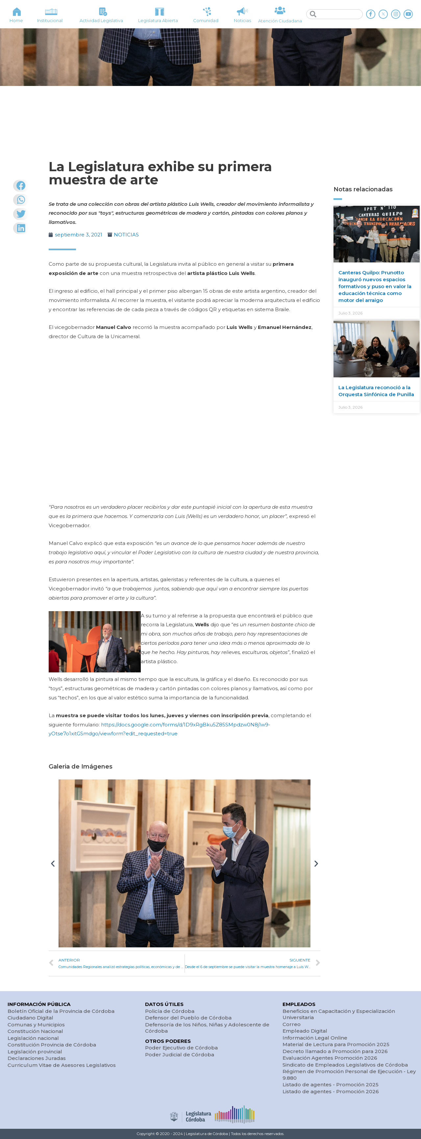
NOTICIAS (126, 234)
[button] (53, 863)
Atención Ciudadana (280, 20)
